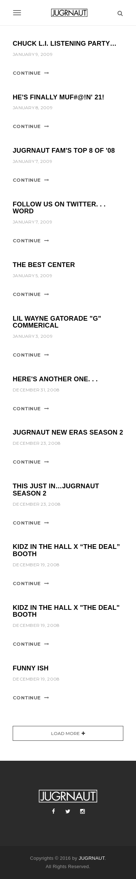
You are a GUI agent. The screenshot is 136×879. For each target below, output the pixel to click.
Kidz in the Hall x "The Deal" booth (66, 611)
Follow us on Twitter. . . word (59, 208)
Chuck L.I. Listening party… (64, 43)
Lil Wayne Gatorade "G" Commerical (57, 322)
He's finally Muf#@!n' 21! (58, 97)
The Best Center (44, 264)
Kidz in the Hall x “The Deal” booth (66, 550)
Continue (27, 73)
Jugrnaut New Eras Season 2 (68, 432)
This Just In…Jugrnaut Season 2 (56, 489)
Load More (65, 733)
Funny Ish (31, 668)
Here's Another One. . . (55, 379)
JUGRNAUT (91, 858)
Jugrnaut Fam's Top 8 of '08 (64, 150)
